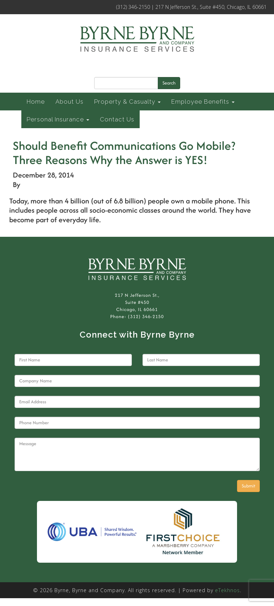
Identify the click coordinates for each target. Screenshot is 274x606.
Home (36, 101)
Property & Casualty (127, 101)
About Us (69, 101)
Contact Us (117, 119)
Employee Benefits (203, 101)
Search (169, 83)
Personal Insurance (58, 119)
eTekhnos (227, 590)
